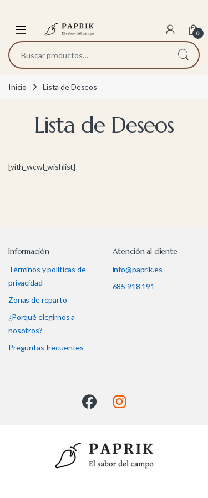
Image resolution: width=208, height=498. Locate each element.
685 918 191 (134, 286)
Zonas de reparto (37, 299)
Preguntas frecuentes (46, 347)
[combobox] (88, 55)
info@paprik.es (138, 269)
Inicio (17, 87)
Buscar (183, 55)
